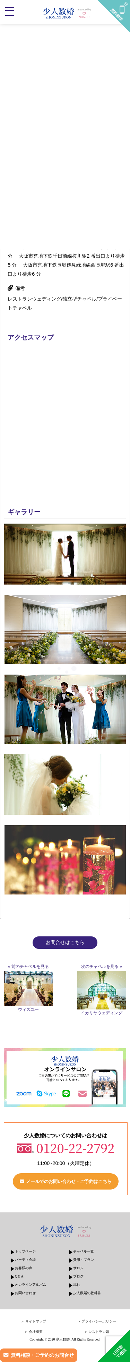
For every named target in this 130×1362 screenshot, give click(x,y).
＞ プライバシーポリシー (96, 1321)
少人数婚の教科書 (87, 1293)
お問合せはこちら (65, 942)
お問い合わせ (25, 1293)
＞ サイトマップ (33, 1321)
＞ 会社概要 (33, 1332)
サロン (78, 1268)
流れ (76, 1285)
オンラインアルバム (30, 1285)
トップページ (25, 1251)
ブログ (78, 1276)
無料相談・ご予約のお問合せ (42, 1355)
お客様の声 (23, 1268)
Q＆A (19, 1276)
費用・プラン (83, 1260)
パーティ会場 (25, 1260)
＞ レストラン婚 (97, 1332)
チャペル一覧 (83, 1251)
